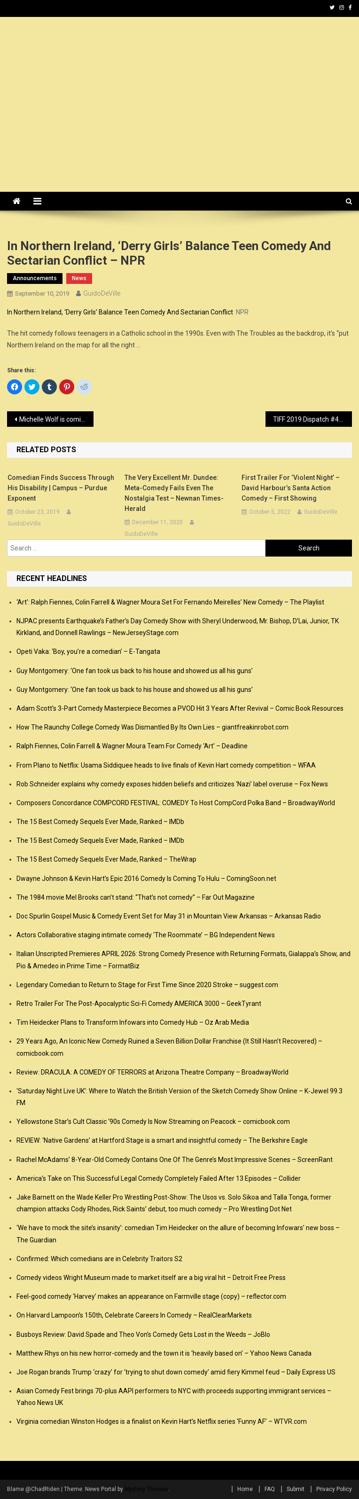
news (79, 278)
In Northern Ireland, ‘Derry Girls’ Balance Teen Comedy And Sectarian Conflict (120, 312)
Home (245, 1489)
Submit (295, 1489)
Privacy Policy (334, 1489)
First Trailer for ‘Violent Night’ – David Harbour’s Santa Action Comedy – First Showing (291, 488)
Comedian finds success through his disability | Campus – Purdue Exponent (61, 488)
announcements (35, 278)
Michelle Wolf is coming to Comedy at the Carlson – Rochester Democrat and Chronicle (56, 419)
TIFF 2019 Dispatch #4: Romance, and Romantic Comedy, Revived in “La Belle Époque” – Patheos (312, 419)
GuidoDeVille (101, 293)
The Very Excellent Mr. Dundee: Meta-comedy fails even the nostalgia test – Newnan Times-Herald (174, 493)
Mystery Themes (146, 1489)
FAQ (270, 1489)
